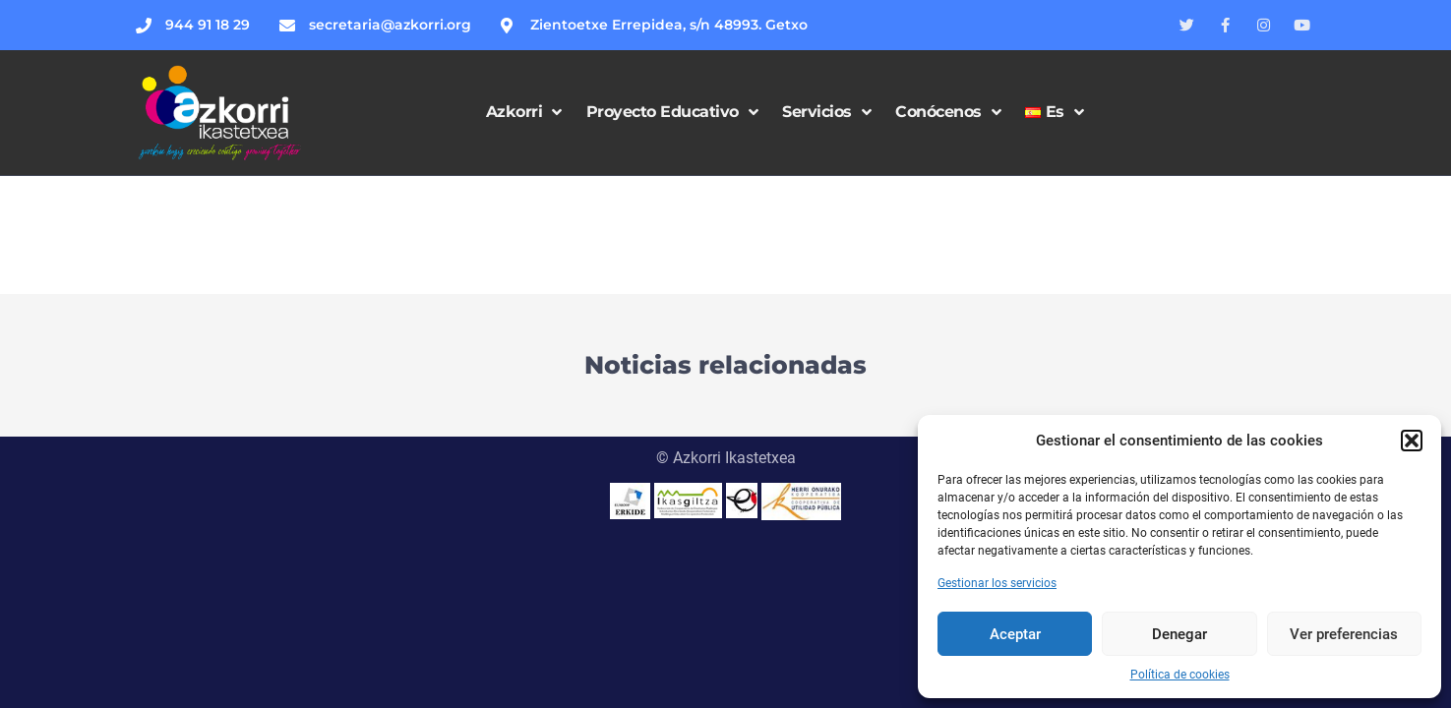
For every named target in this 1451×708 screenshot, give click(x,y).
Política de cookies (1180, 674)
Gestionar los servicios (997, 583)
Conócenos (947, 112)
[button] (1411, 440)
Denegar (1179, 634)
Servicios (826, 112)
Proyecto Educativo (672, 112)
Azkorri (524, 112)
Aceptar (1015, 634)
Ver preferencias (1344, 634)
